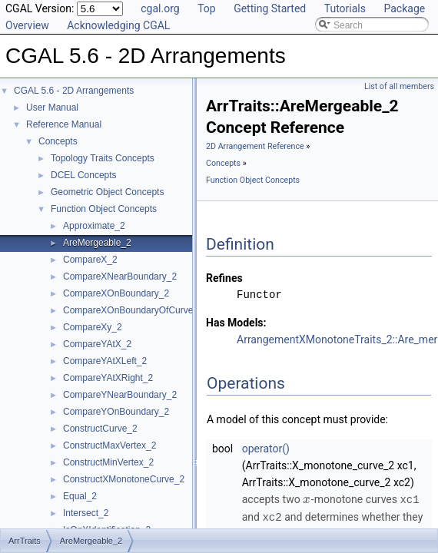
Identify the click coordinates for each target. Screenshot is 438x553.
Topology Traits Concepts (102, 158)
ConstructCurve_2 (100, 428)
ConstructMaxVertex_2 (109, 445)
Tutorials (345, 8)
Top (206, 8)
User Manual (52, 107)
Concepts (58, 141)
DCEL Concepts (84, 175)
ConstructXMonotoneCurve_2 (123, 479)
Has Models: (236, 322)
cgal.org (160, 8)
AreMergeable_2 (97, 242)
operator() (266, 448)
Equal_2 (80, 496)
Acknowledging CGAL (118, 25)
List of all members (399, 86)
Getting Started (270, 8)
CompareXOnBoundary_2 (116, 293)
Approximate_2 (94, 225)
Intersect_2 (85, 513)
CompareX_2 (90, 259)
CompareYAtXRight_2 (108, 378)
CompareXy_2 (92, 327)
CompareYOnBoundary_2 (116, 411)
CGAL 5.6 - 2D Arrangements (74, 90)
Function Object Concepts (104, 209)
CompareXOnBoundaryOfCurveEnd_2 (141, 310)
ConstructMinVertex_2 (108, 462)
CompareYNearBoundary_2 (120, 394)
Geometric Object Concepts (107, 192)
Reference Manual (63, 124)
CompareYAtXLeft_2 (105, 361)
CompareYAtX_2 (97, 344)
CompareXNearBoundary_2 (120, 276)
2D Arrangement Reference (255, 146)
